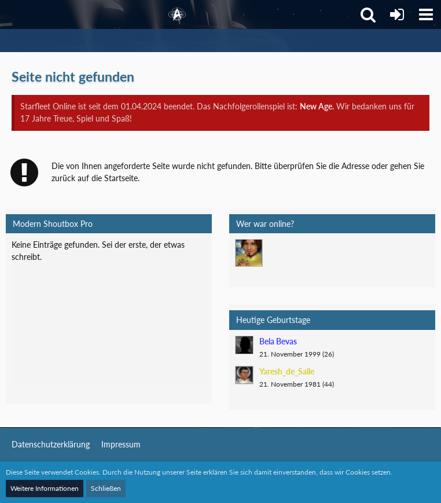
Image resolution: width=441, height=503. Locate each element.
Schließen (106, 488)
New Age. (317, 106)
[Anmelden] (397, 14)
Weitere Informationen (44, 488)
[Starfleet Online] (177, 14)
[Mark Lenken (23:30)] (249, 253)
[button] (426, 14)
